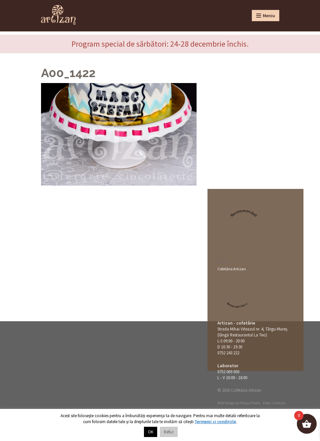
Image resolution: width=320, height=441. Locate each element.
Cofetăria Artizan (231, 268)
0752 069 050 (228, 372)
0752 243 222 (228, 353)
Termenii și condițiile (215, 421)
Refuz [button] (169, 432)
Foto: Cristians (274, 403)
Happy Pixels (250, 403)
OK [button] (150, 432)
